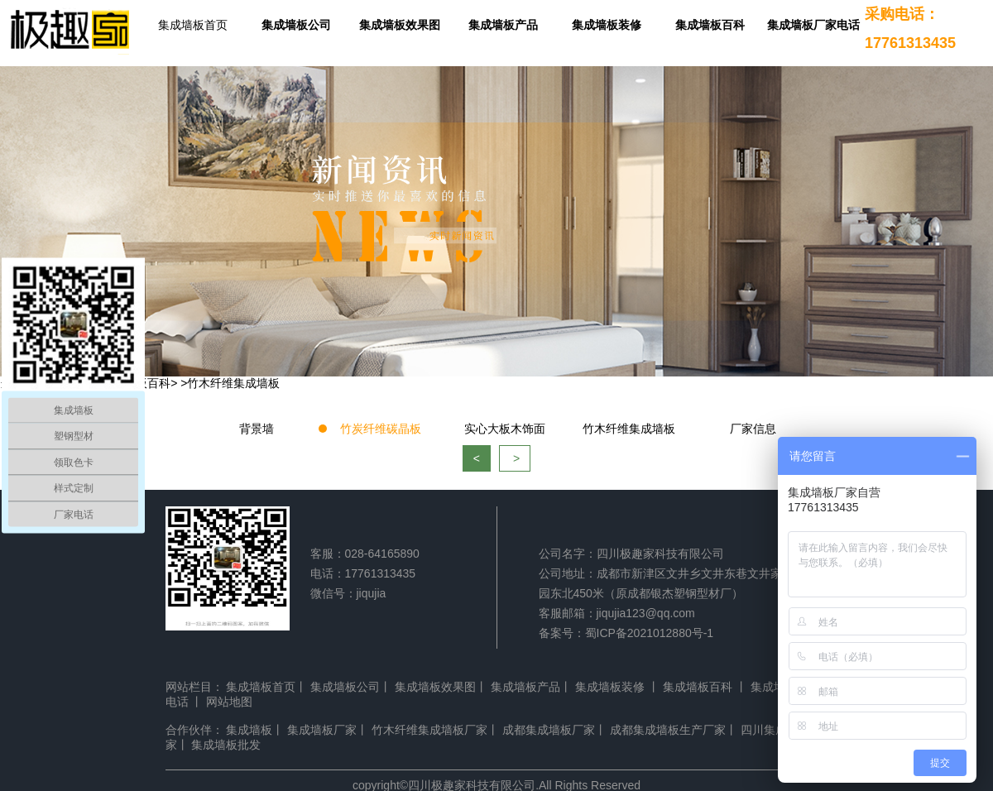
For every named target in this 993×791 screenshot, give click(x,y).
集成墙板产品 (503, 24)
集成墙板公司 (296, 24)
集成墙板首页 (193, 24)
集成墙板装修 (606, 24)
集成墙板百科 (710, 24)
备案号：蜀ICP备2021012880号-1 (626, 633)
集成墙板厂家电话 (813, 24)
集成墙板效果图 (399, 24)
